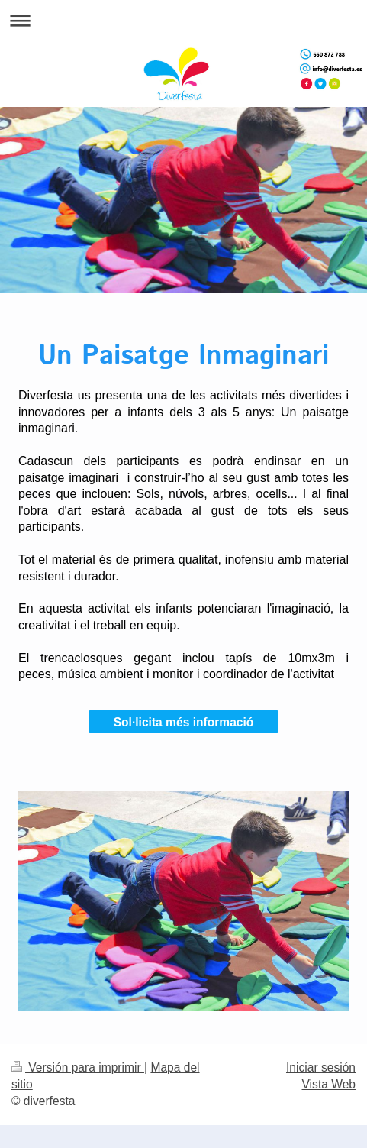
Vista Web (329, 1084)
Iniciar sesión (321, 1067)
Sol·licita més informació (184, 722)
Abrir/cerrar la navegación (183, 20)
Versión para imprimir (77, 1067)
